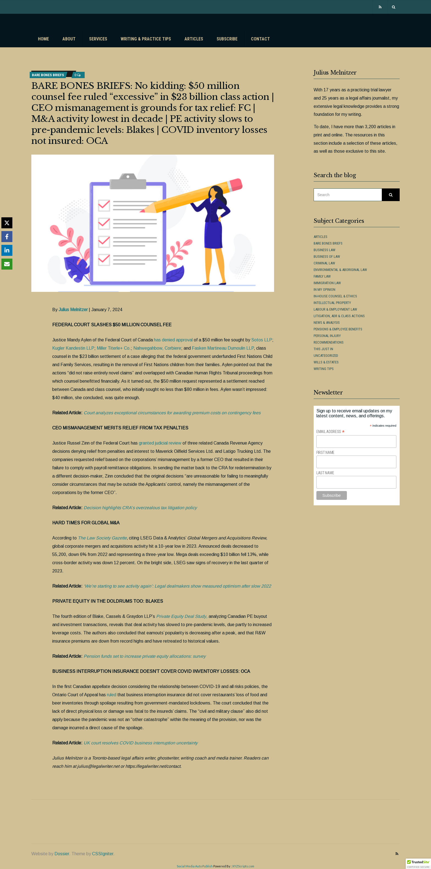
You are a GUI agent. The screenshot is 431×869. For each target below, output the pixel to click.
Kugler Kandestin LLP (73, 348)
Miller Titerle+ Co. (114, 348)
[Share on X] (6, 222)
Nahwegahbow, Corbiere (157, 348)
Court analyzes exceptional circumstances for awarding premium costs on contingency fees (172, 412)
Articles (193, 39)
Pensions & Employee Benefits (338, 329)
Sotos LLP (261, 340)
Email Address (330, 431)
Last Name (325, 473)
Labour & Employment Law (335, 309)
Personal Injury (327, 336)
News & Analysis (327, 322)
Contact (260, 39)
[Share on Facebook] (6, 236)
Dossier (61, 853)
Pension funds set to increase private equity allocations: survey (145, 656)
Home (43, 39)
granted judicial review (160, 443)
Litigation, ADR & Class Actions (339, 316)
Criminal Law (324, 263)
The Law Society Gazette (102, 538)
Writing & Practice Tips (146, 39)
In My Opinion (324, 289)
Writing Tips (324, 369)
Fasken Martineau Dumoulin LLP (223, 348)
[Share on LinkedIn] (6, 250)
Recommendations (329, 342)
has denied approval (173, 340)
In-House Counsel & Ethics (335, 296)
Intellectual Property (332, 303)
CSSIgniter (102, 853)
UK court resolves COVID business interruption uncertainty (141, 743)
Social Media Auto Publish (195, 866)
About (69, 39)
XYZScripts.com (243, 866)
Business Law (324, 250)
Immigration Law (327, 283)
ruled (111, 694)
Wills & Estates (326, 362)
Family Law (322, 276)
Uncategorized (326, 355)
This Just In (323, 349)
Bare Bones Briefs (48, 75)
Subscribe (227, 39)
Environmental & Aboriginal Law (340, 270)
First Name (325, 452)
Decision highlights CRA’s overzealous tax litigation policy (140, 507)
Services (98, 39)
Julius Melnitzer (73, 309)
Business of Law (327, 256)
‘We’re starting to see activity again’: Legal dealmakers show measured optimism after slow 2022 (177, 586)
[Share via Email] (6, 264)
